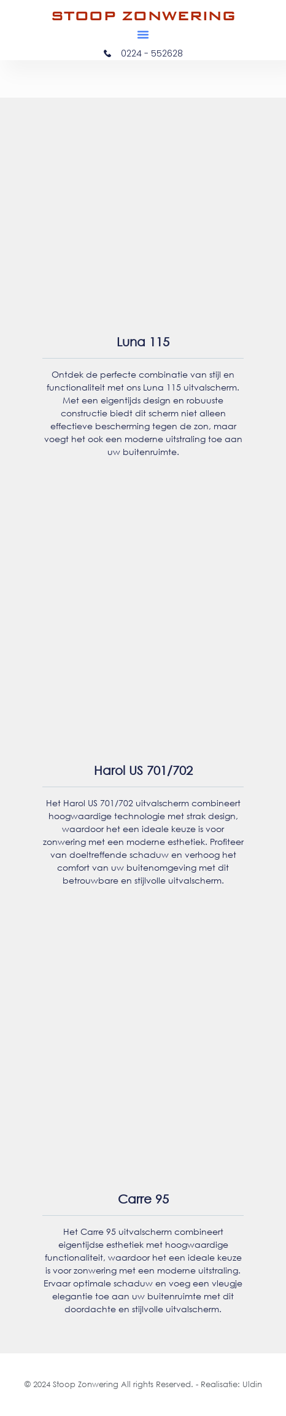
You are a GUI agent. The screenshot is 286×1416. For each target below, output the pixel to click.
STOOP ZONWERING (143, 15)
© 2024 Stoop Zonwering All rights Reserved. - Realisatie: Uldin (143, 1384)
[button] (143, 34)
